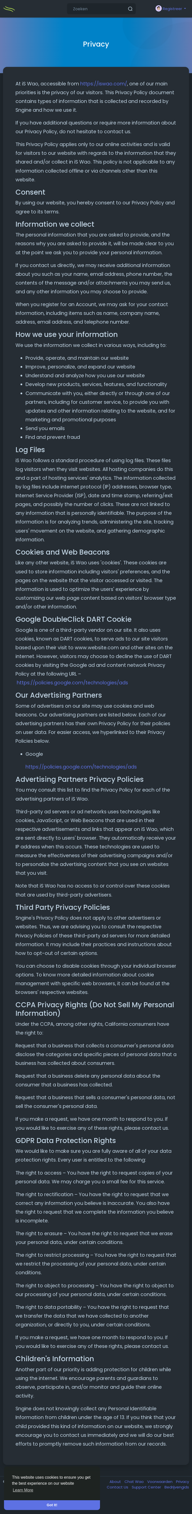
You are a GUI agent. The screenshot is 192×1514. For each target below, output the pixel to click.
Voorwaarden (160, 1481)
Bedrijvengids (176, 1487)
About (116, 1481)
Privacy (182, 1481)
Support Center (147, 1487)
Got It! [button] (52, 1505)
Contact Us (118, 1487)
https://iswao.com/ (103, 83)
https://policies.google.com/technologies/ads (72, 682)
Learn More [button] (23, 1490)
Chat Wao (134, 1481)
